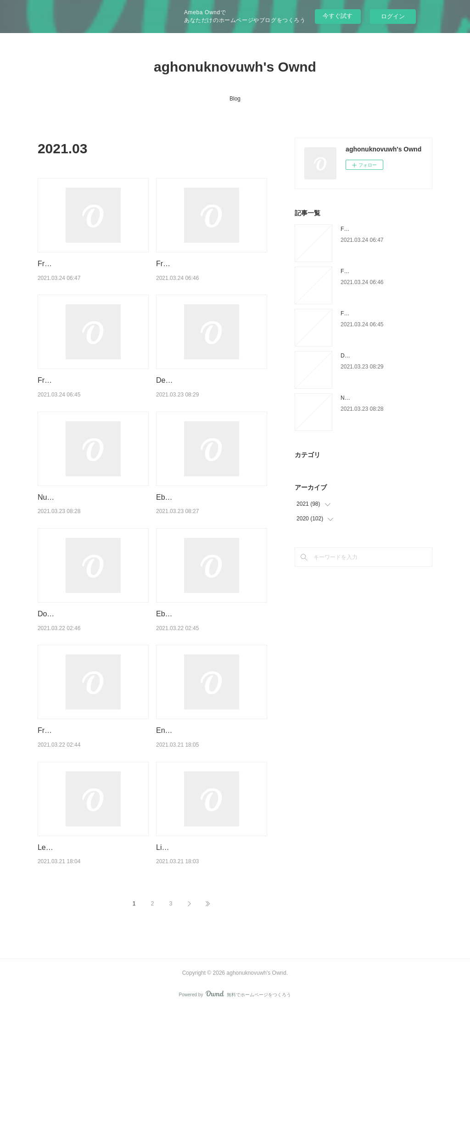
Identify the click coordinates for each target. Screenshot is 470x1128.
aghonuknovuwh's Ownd (235, 66)
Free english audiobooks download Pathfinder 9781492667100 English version (90, 415)
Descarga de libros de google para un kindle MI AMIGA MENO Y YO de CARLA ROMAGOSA (208, 415)
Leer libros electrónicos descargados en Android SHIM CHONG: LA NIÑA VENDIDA (87, 953)
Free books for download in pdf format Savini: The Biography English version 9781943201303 (90, 812)
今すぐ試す (337, 15)
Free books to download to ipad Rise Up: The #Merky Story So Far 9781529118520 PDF (89, 275)
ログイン (393, 16)
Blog (235, 98)
